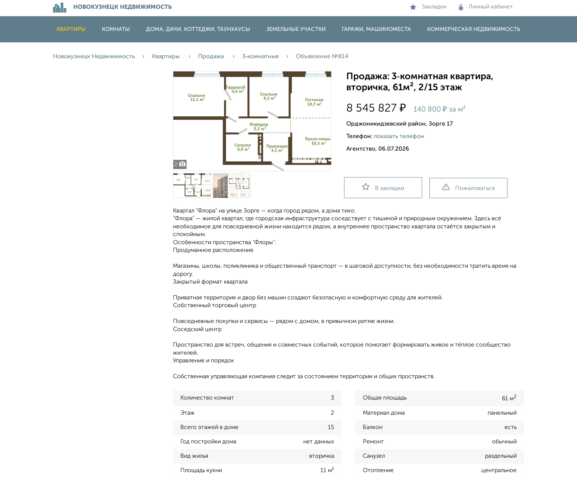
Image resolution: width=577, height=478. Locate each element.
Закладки (428, 7)
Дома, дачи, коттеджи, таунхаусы (198, 29)
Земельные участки (296, 29)
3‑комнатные (260, 57)
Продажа (211, 57)
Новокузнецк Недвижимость (94, 57)
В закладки (383, 187)
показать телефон (399, 137)
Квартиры (71, 29)
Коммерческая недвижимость (473, 29)
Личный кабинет (486, 7)
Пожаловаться (468, 187)
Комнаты (116, 29)
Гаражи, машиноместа (376, 29)
